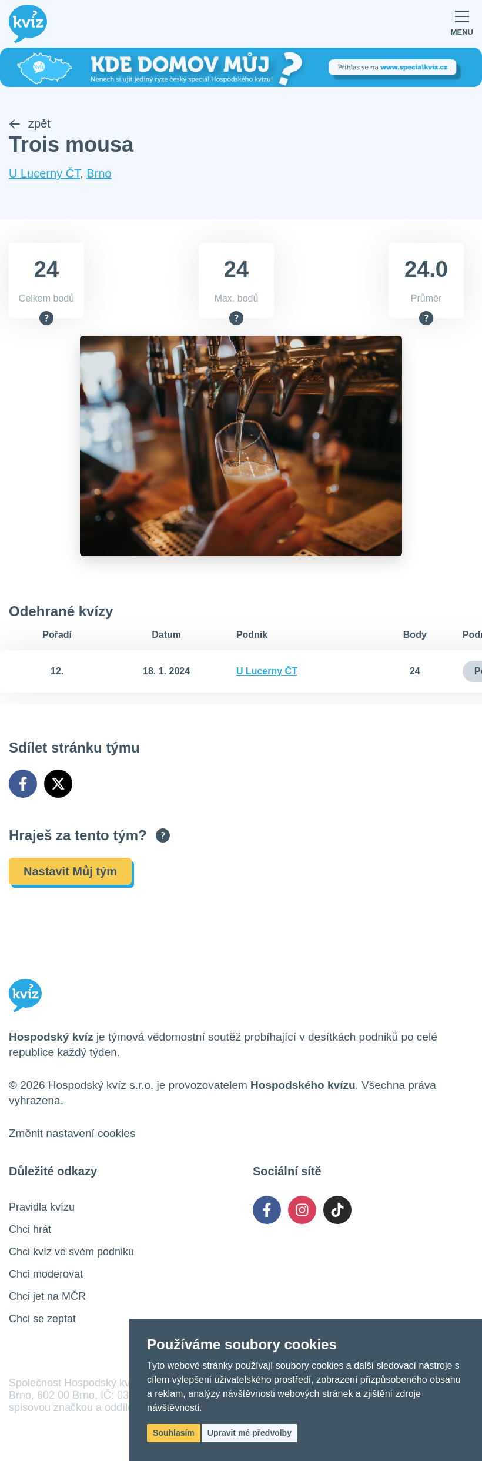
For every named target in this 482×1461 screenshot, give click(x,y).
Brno (98, 173)
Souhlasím (174, 1432)
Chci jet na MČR (47, 1296)
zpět (30, 123)
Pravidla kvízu (42, 1207)
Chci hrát (30, 1229)
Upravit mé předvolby (249, 1432)
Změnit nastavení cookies (72, 1133)
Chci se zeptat (42, 1319)
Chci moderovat (46, 1274)
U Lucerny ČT (44, 173)
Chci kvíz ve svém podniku (71, 1252)
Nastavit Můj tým (70, 871)
